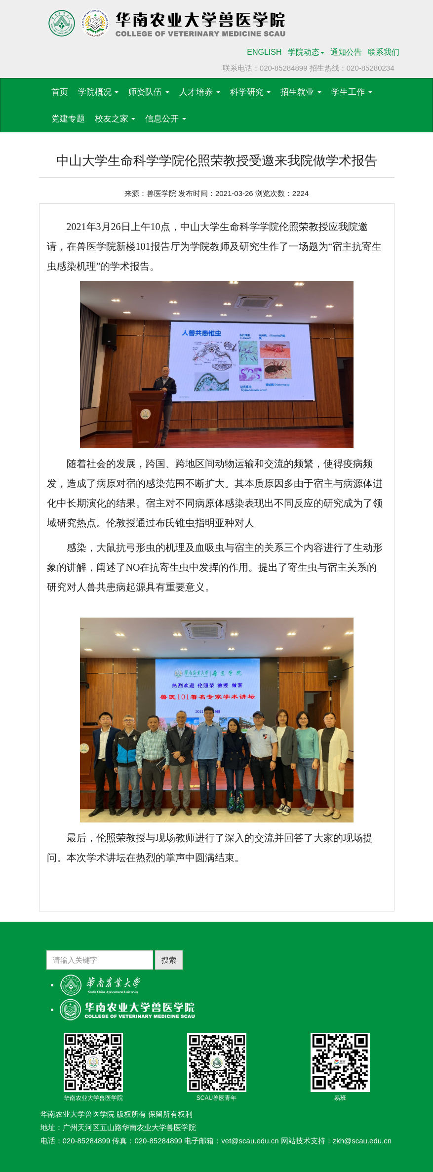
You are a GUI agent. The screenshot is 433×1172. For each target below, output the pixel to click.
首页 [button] (59, 92)
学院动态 (306, 52)
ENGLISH (264, 52)
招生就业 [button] (300, 92)
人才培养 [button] (199, 92)
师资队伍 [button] (148, 92)
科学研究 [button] (250, 92)
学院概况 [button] (98, 92)
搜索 (168, 960)
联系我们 (383, 52)
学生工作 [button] (351, 92)
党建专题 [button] (68, 118)
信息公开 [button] (165, 118)
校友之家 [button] (115, 118)
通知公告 (346, 52)
